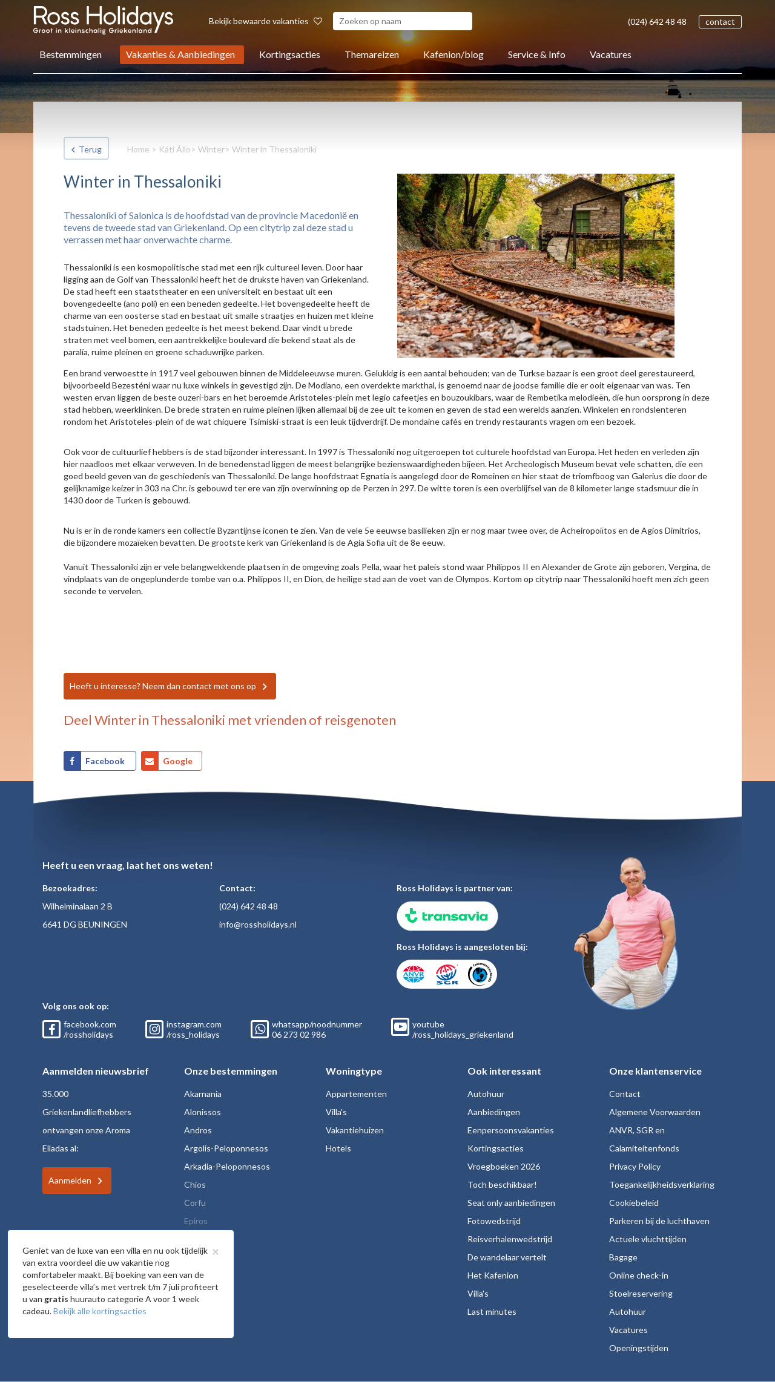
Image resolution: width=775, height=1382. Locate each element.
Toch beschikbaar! (502, 1184)
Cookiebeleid (634, 1202)
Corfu (195, 1202)
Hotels (338, 1148)
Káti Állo (175, 149)
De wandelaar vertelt (507, 1257)
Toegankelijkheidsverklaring (661, 1184)
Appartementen (356, 1094)
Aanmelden (69, 1180)
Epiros (196, 1221)
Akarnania (203, 1094)
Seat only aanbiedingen (511, 1202)
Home (138, 149)
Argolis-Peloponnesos (226, 1148)
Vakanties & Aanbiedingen (180, 54)
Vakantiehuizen (355, 1130)
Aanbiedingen (493, 1112)
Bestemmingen (70, 54)
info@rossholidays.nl (258, 924)
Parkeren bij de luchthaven (659, 1221)
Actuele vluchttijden (648, 1239)
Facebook (106, 761)
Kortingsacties (289, 54)
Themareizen (372, 54)
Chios (195, 1184)
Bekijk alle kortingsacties (100, 1311)
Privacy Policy (635, 1166)
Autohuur (485, 1094)
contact (720, 21)
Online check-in (638, 1275)
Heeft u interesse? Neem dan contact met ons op (163, 686)
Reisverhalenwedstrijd (509, 1239)
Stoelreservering (641, 1293)
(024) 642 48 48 (657, 21)
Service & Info (537, 54)
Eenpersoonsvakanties (510, 1130)
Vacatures (611, 54)
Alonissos (202, 1112)
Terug (90, 149)
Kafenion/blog (453, 54)
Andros (198, 1130)
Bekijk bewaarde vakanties (265, 21)
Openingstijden (638, 1348)
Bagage (623, 1257)
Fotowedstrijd (494, 1221)
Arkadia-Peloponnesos (227, 1166)
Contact (625, 1094)
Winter (211, 149)
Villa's (336, 1112)
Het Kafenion (492, 1275)
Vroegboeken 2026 (503, 1166)
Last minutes (491, 1311)
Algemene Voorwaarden (655, 1112)
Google (178, 761)
